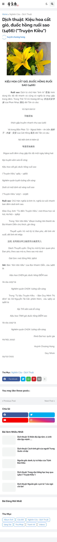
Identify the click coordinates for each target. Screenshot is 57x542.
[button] (3, 4)
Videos (42, 525)
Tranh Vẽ (31, 525)
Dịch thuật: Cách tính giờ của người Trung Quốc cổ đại (36, 450)
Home (5, 14)
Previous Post (10, 401)
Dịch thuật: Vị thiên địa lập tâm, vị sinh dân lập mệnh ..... (34, 438)
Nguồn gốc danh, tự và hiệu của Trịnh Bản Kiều (34, 461)
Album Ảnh (8, 520)
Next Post (49, 401)
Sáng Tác (7, 525)
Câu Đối (20, 520)
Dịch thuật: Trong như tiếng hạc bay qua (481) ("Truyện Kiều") (35, 473)
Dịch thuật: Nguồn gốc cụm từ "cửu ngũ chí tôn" (35, 485)
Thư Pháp (19, 525)
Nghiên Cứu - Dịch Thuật (21, 14)
